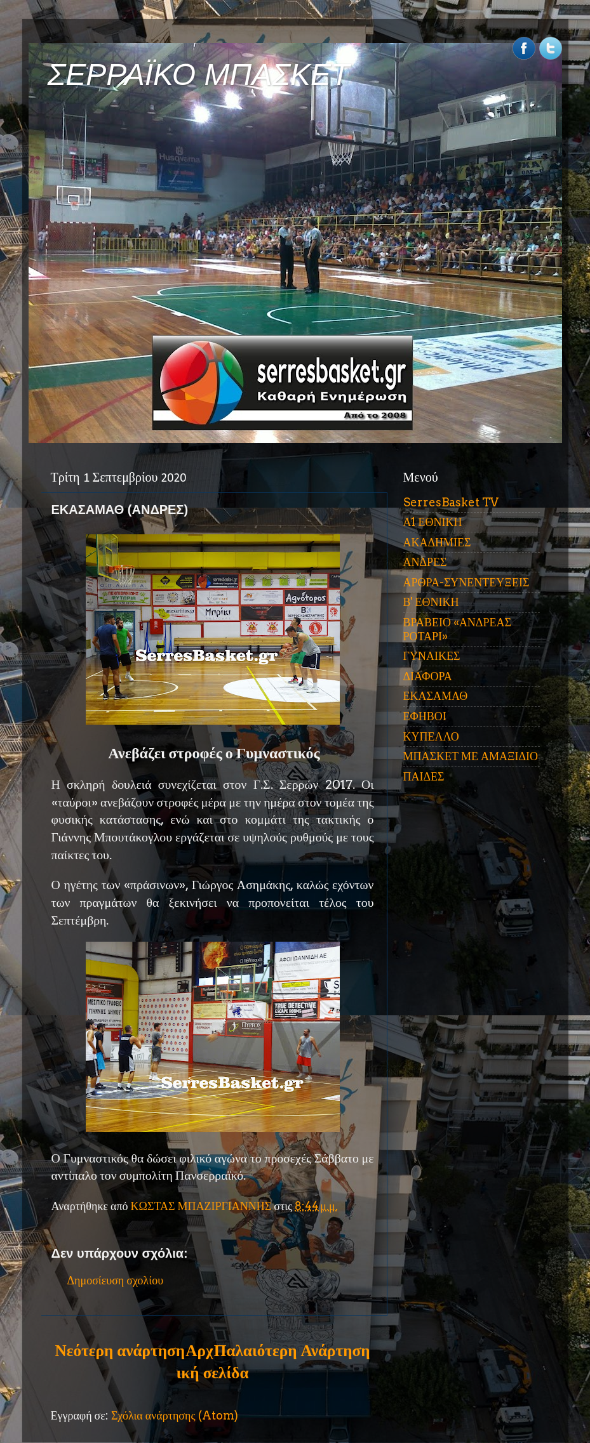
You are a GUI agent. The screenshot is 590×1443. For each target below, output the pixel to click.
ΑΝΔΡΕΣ (425, 562)
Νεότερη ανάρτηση (120, 1350)
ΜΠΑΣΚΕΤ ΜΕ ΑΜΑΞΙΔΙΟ (471, 756)
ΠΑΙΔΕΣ (424, 776)
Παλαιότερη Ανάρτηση (292, 1350)
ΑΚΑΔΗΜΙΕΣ (437, 542)
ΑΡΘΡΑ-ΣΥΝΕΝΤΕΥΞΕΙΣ (466, 582)
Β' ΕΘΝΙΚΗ (431, 602)
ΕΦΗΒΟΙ (424, 716)
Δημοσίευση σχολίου (115, 1280)
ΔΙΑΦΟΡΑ (427, 676)
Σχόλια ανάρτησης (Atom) (174, 1415)
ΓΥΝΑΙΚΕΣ (431, 655)
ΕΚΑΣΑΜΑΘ (435, 695)
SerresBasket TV (451, 502)
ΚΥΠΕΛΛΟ (431, 736)
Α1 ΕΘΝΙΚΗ (432, 522)
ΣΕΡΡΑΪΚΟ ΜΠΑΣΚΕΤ (199, 74)
